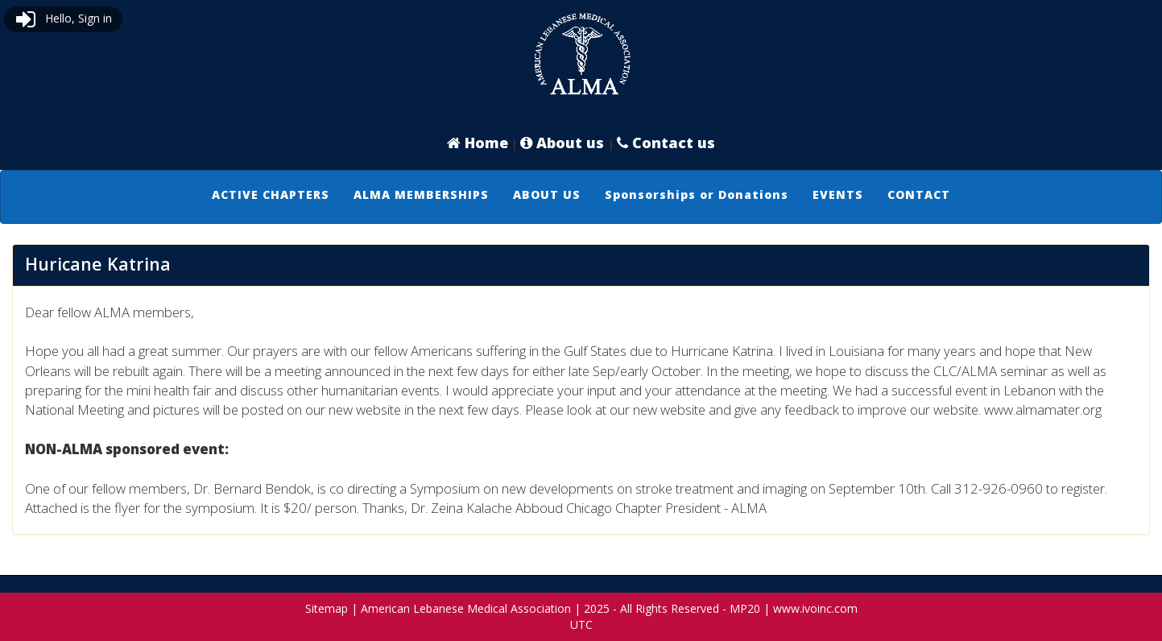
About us (564, 142)
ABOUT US (547, 194)
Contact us (666, 142)
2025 (597, 608)
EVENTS (838, 194)
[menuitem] (270, 195)
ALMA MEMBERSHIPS (421, 194)
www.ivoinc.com (815, 608)
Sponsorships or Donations (696, 194)
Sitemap (326, 608)
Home (477, 142)
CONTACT (918, 194)
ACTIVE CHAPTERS (270, 194)
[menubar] (581, 195)
